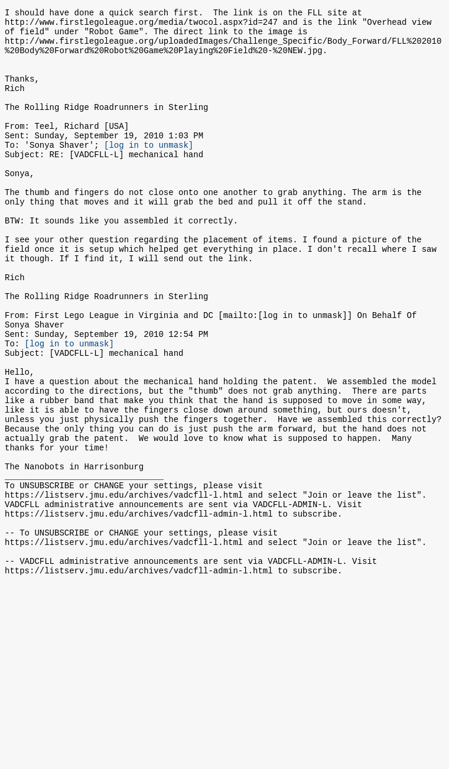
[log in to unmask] (148, 171)
